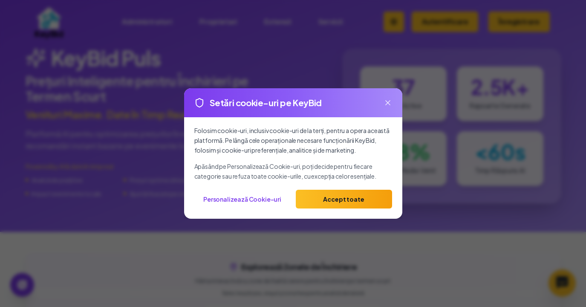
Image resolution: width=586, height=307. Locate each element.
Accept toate (343, 199)
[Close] (388, 102)
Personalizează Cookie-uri (242, 199)
